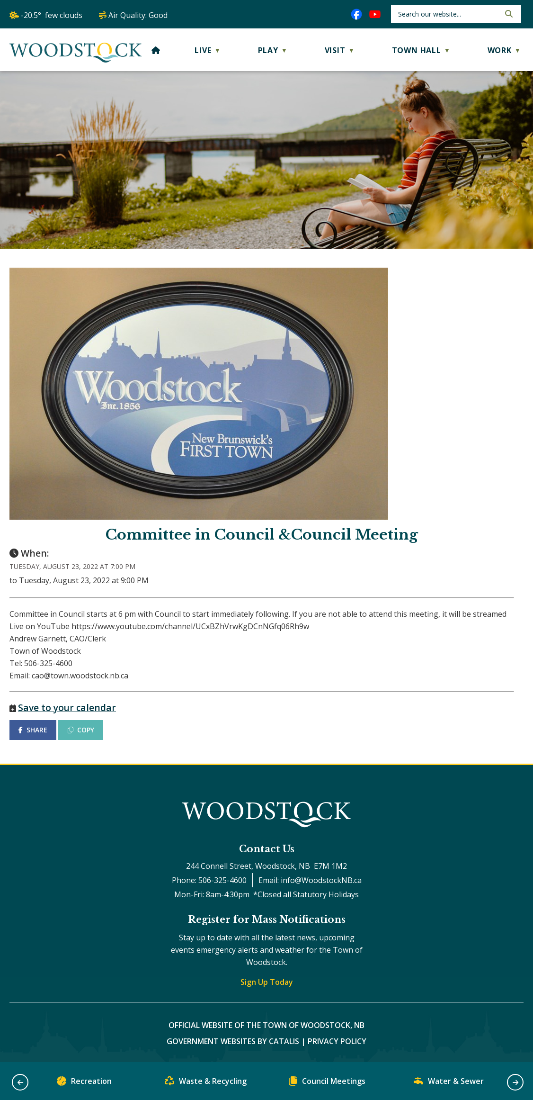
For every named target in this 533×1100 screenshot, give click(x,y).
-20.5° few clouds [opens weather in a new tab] (51, 15)
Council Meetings (327, 1083)
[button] (508, 13)
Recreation (84, 1083)
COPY (81, 729)
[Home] (155, 50)
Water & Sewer (449, 1083)
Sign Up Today (266, 982)
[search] (448, 14)
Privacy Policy (337, 1041)
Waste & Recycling (206, 1083)
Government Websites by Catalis (233, 1041)
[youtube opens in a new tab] (375, 14)
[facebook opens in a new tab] (356, 14)
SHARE (32, 729)
